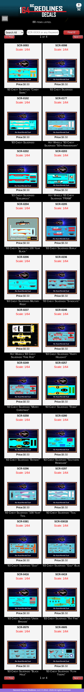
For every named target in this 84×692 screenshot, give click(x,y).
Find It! (71, 32)
